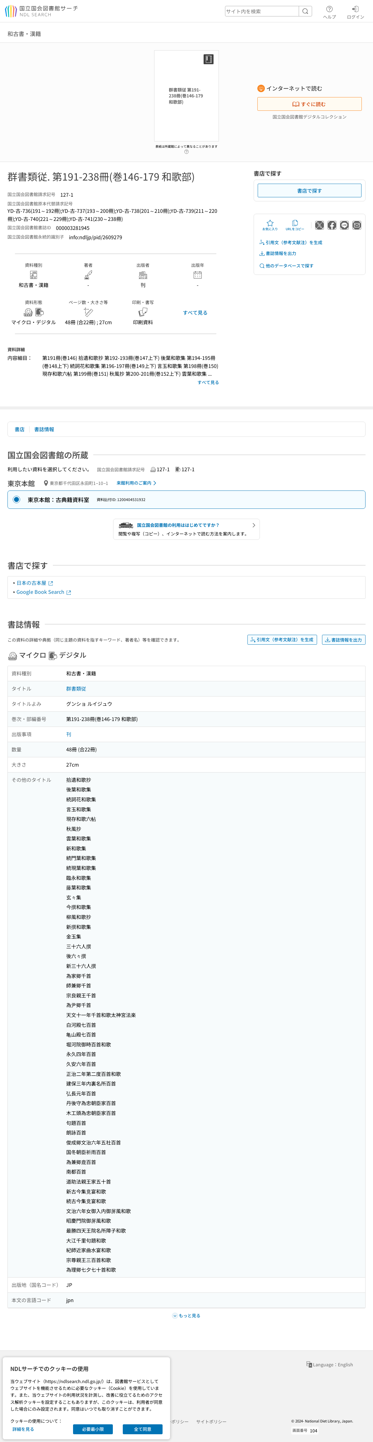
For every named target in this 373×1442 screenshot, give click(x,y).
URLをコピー (295, 225)
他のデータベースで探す (286, 265)
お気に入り (270, 225)
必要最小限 (93, 1429)
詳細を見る (23, 1429)
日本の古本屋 (35, 582)
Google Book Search (44, 591)
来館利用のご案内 (138, 483)
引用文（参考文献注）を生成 (290, 242)
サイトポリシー (211, 1421)
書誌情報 (44, 429)
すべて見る (195, 312)
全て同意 (142, 1429)
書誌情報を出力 (277, 253)
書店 (20, 429)
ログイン (355, 11)
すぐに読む (309, 104)
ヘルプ (329, 11)
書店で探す (309, 190)
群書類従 (76, 688)
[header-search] (268, 11)
